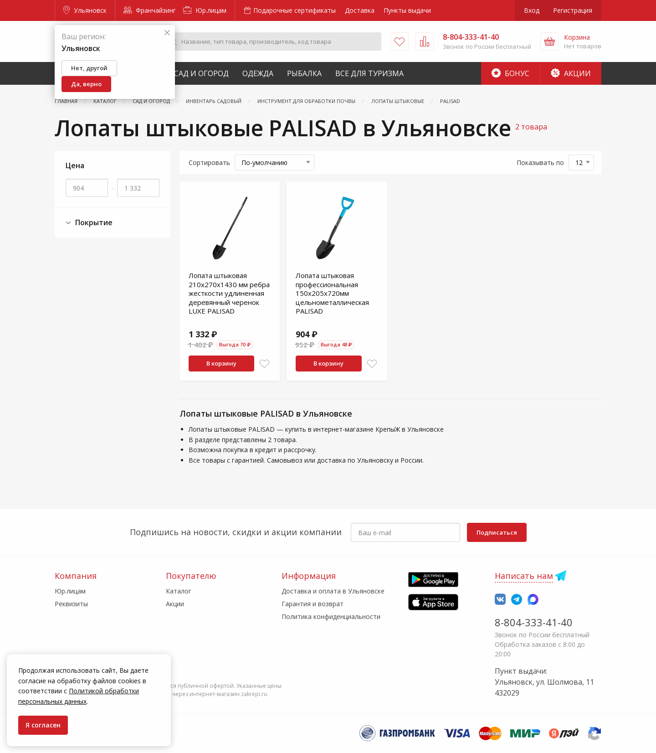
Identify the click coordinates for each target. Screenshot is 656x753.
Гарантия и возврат (312, 603)
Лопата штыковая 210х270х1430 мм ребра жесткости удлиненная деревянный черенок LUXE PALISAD (229, 293)
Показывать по (540, 162)
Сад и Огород (201, 73)
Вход (531, 10)
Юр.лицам (204, 10)
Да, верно (86, 84)
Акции (571, 73)
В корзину (221, 363)
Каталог (178, 591)
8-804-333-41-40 (534, 622)
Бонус (510, 73)
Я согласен (43, 725)
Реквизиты (71, 603)
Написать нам (524, 575)
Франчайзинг (149, 10)
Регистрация (572, 10)
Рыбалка (304, 73)
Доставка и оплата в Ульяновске (333, 591)
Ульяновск (85, 10)
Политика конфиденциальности (331, 616)
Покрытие (89, 222)
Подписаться (497, 532)
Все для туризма (369, 73)
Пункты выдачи (407, 10)
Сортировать (209, 162)
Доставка (359, 10)
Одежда (257, 73)
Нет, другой (89, 68)
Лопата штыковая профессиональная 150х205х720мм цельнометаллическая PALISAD (332, 293)
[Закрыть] (167, 33)
